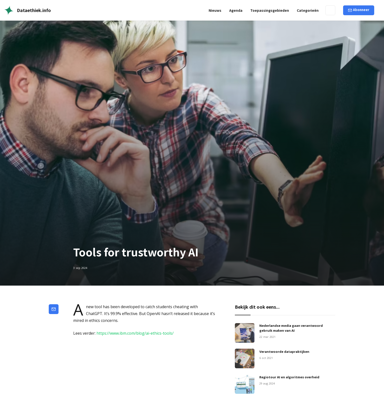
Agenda (235, 10)
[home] (27, 10)
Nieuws (215, 10)
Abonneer (361, 9)
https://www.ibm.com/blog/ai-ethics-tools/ (135, 333)
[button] (269, 10)
